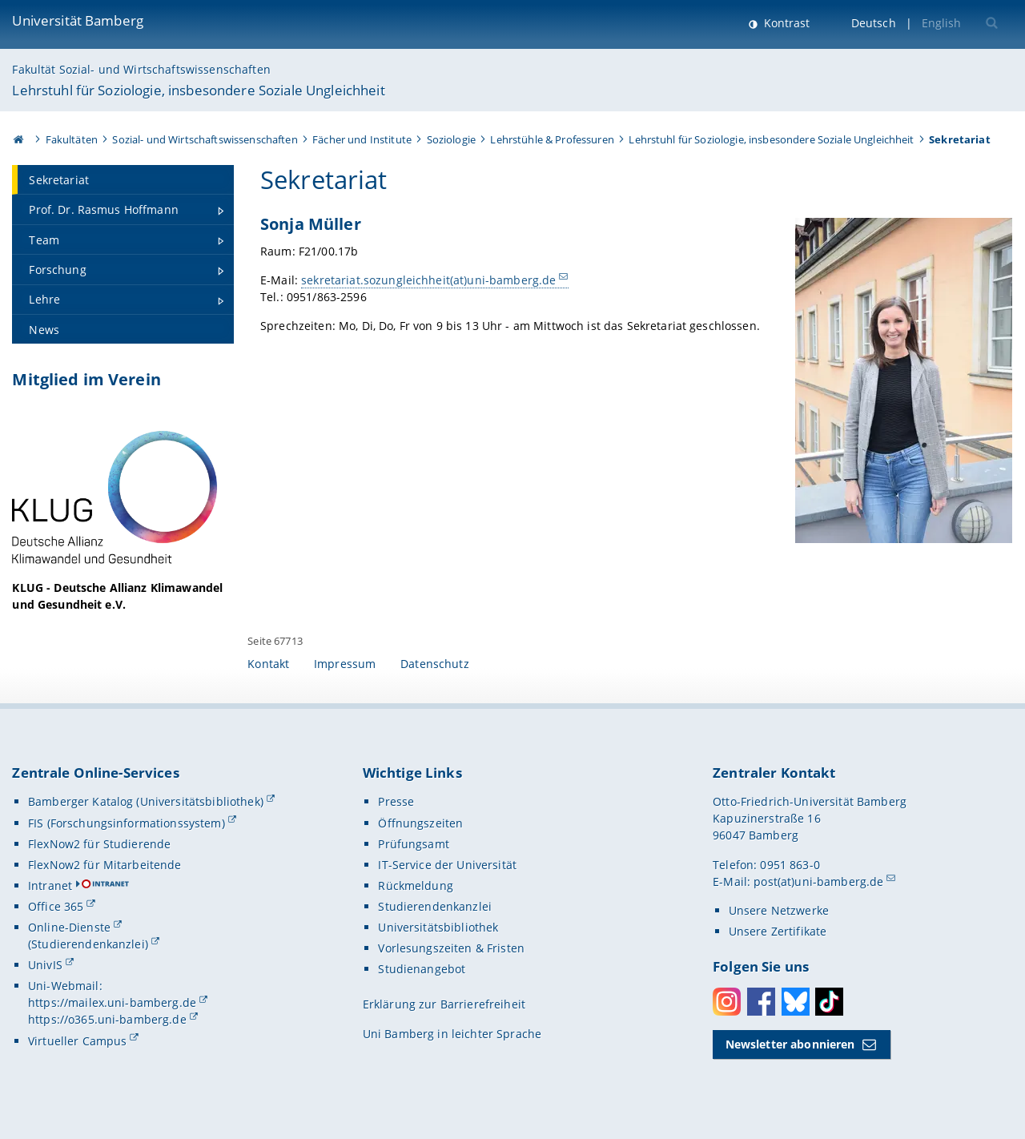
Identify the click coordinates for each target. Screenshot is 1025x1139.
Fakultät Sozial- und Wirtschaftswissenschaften (141, 69)
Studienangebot (421, 968)
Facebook (761, 1002)
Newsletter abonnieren (790, 1044)
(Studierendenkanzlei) (88, 944)
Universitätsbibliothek (438, 927)
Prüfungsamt (413, 843)
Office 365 (55, 906)
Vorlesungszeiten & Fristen (451, 948)
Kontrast (785, 22)
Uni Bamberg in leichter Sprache (452, 1033)
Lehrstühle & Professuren (551, 139)
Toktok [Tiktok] (829, 1002)
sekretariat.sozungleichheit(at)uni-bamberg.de (428, 280)
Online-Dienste (69, 927)
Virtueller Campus (77, 1040)
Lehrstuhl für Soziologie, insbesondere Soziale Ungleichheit (198, 90)
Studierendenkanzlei (435, 906)
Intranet (50, 885)
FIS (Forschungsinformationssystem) (126, 823)
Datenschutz (434, 663)
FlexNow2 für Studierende (99, 843)
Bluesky (796, 1002)
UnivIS (45, 964)
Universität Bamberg (77, 20)
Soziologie (451, 139)
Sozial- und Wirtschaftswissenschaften (204, 139)
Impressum (345, 663)
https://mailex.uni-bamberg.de (112, 1002)
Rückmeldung (415, 885)
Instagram (727, 1002)
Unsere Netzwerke (779, 910)
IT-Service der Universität (447, 864)
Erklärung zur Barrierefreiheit (444, 1004)
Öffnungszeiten (420, 823)
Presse (396, 801)
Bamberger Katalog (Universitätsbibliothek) (145, 801)
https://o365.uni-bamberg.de (107, 1019)
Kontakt (268, 663)
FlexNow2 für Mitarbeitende (105, 864)
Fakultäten (72, 139)
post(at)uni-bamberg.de (818, 881)
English (942, 22)
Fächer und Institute (362, 139)
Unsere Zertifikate (778, 931)
